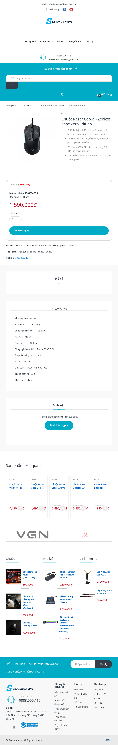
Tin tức (61, 41)
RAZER (27, 105)
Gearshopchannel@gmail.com (64, 59)
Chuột (97, 698)
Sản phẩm (45, 41)
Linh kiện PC (100, 694)
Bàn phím (99, 707)
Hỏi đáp (78, 702)
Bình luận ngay (59, 425)
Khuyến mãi (75, 41)
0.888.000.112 (64, 55)
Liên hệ (89, 41)
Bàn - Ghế (99, 703)
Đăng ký (103, 664)
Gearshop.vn (15, 740)
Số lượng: (13, 213)
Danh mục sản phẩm (58, 68)
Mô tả (59, 278)
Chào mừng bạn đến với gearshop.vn (59, 4)
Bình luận (59, 405)
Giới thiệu (79, 689)
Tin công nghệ (81, 706)
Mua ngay (23, 230)
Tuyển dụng (52, 9)
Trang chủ (30, 41)
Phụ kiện (98, 689)
